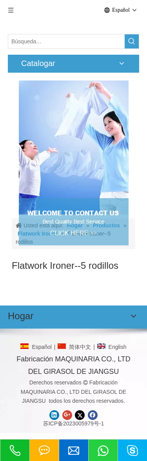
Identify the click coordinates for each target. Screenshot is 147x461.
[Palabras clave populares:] (132, 41)
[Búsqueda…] (66, 41)
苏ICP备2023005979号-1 (73, 423)
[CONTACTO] (74, 147)
